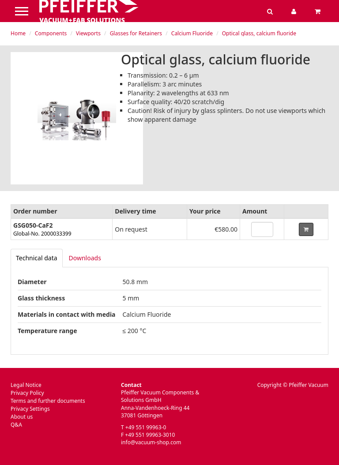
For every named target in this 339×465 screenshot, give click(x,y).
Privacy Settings (30, 408)
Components (51, 33)
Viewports (88, 33)
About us (22, 416)
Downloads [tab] (85, 258)
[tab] (37, 258)
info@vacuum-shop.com (151, 442)
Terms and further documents (48, 401)
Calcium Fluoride (192, 33)
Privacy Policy (27, 393)
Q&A (16, 424)
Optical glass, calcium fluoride (259, 33)
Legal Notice (26, 385)
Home (18, 33)
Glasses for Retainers (136, 33)
